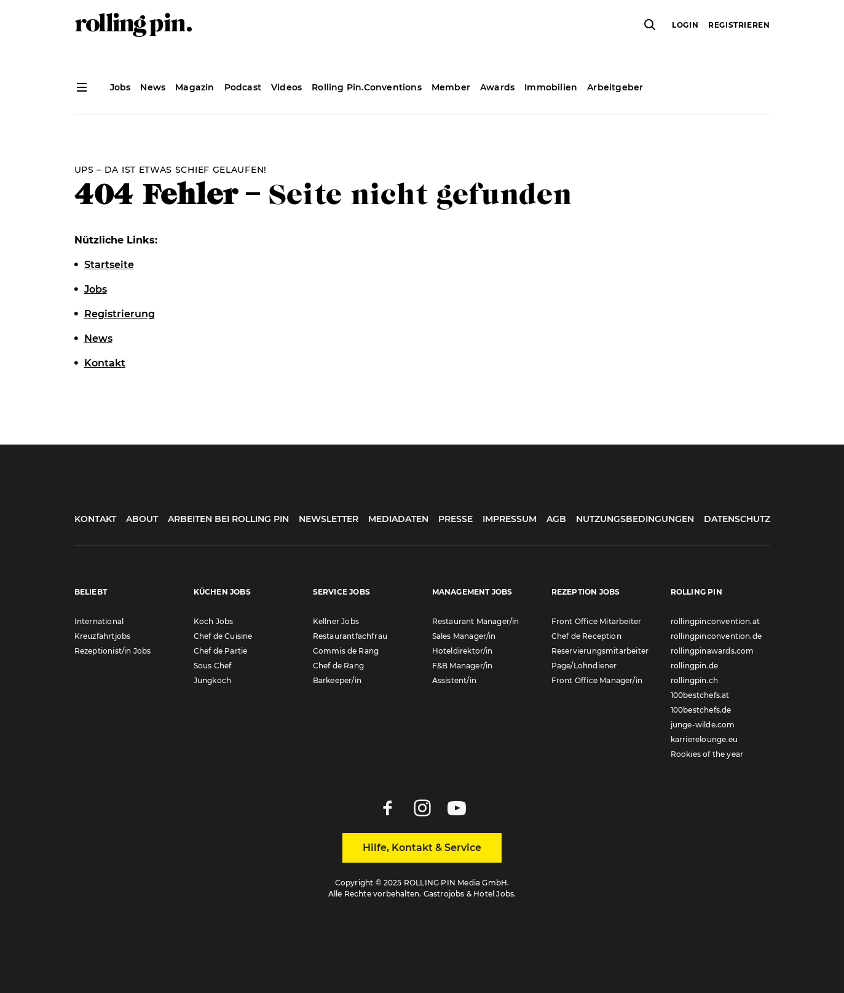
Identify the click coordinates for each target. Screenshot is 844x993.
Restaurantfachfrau (350, 636)
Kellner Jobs (336, 621)
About (142, 518)
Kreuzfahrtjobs (102, 636)
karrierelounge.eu (704, 739)
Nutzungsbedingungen (635, 518)
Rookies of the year (707, 754)
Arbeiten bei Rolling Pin (228, 518)
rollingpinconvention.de (716, 636)
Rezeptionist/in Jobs (112, 650)
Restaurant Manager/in (475, 621)
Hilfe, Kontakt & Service (422, 847)
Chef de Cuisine (223, 636)
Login (685, 25)
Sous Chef (213, 665)
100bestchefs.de (701, 709)
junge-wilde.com (703, 724)
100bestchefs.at (700, 695)
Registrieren (739, 25)
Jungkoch (213, 680)
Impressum (510, 518)
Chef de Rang (338, 665)
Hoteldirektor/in (462, 650)
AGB (556, 518)
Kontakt (95, 518)
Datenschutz (737, 518)
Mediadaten (398, 518)
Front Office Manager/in (597, 680)
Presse (455, 518)
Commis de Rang (346, 650)
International (99, 621)
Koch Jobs (214, 621)
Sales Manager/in (464, 636)
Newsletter (328, 518)
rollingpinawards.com (712, 650)
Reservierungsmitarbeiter (600, 650)
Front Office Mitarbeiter (596, 621)
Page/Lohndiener (584, 665)
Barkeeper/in (337, 680)
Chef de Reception (586, 636)
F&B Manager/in (462, 665)
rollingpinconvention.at (715, 621)
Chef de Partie (221, 650)
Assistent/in (454, 680)
